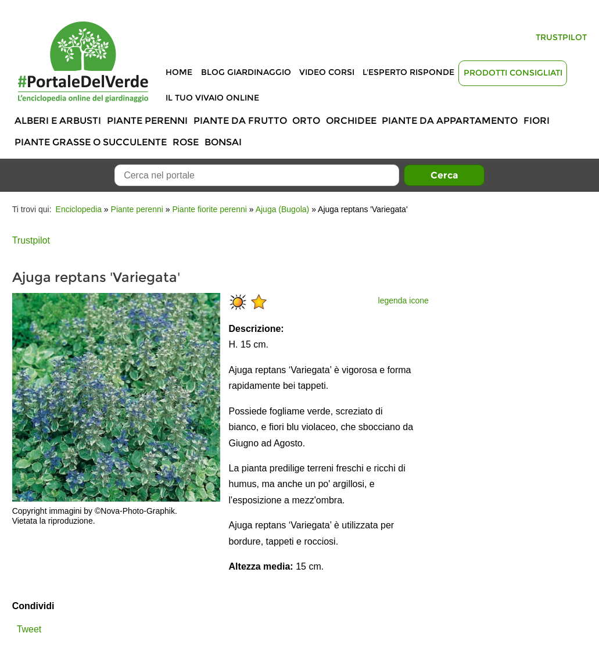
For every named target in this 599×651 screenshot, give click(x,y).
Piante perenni (147, 120)
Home (179, 72)
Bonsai (223, 142)
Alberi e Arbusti (58, 120)
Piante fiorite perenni (209, 209)
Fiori (536, 120)
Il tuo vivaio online (212, 97)
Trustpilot (561, 37)
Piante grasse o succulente (91, 142)
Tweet (29, 629)
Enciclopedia (79, 209)
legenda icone (403, 300)
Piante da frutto (240, 120)
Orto (306, 120)
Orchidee (351, 120)
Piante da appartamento (450, 120)
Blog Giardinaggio (246, 72)
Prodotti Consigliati (513, 72)
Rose (186, 142)
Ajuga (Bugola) (283, 209)
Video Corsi (326, 72)
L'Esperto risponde (408, 72)
